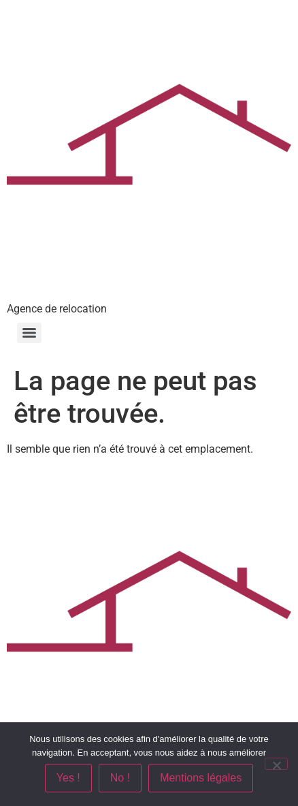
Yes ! (68, 778)
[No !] (276, 764)
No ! (120, 778)
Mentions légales (201, 778)
